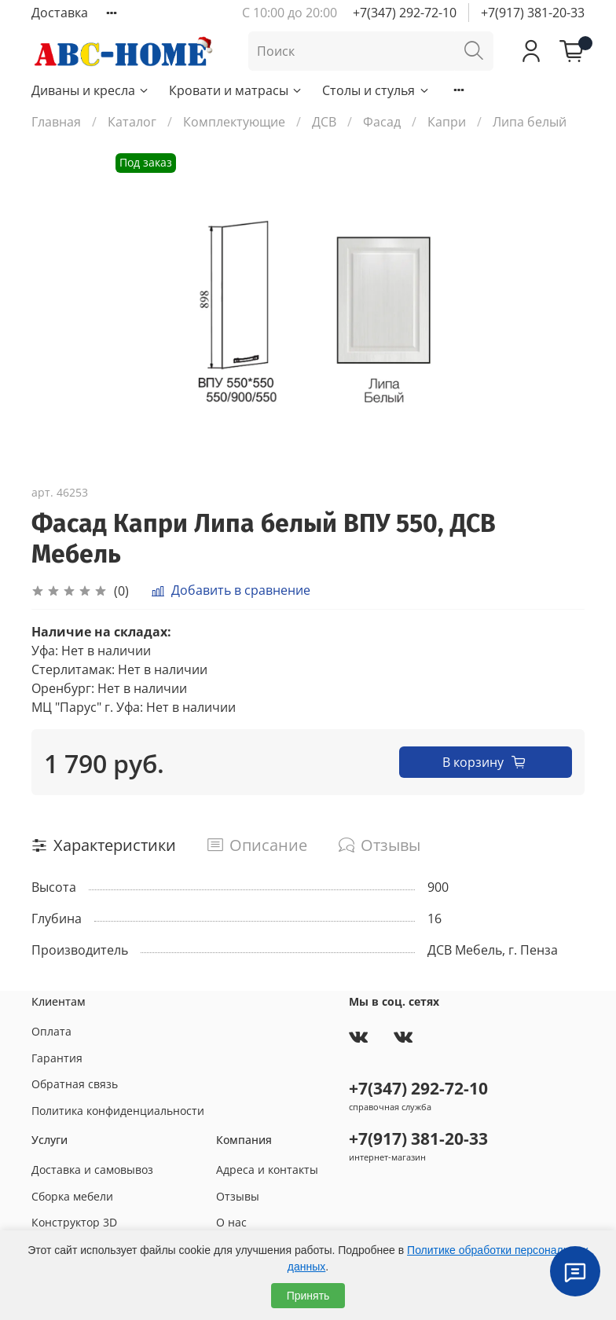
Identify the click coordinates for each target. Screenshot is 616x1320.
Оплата (51, 1031)
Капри (446, 121)
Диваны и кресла (90, 90)
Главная (56, 121)
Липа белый (529, 121)
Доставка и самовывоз (92, 1169)
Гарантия (56, 1057)
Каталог (132, 121)
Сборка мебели (72, 1196)
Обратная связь (74, 1083)
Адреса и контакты (267, 1169)
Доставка (59, 12)
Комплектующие (234, 121)
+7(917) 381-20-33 (533, 12)
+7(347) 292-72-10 (404, 12)
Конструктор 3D (74, 1222)
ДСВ (324, 121)
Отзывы (237, 1196)
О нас (231, 1222)
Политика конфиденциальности (117, 1110)
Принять (308, 1295)
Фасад (382, 121)
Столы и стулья (376, 90)
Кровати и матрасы (236, 90)
